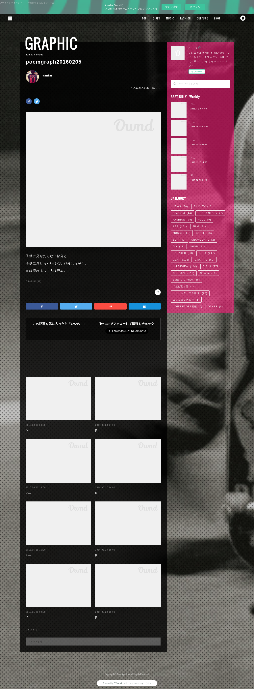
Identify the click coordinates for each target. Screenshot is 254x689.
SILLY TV (203, 206)
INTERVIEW (185, 266)
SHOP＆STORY (210, 213)
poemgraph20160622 (112, 427)
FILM (199, 226)
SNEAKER (183, 253)
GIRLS (151, 18)
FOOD (204, 219)
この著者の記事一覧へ (146, 88)
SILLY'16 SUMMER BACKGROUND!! (56, 427)
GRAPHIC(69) (33, 281)
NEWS (180, 206)
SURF (179, 239)
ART (180, 226)
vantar (47, 75)
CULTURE (197, 18)
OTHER (215, 306)
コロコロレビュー (186, 299)
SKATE (204, 233)
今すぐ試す (171, 6)
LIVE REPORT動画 (187, 306)
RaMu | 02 (197, 157)
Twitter (235, 18)
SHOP (211, 18)
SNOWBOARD (203, 239)
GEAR (181, 259)
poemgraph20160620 (43, 489)
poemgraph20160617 (112, 489)
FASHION (180, 18)
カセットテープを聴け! (190, 293)
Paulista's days (38, 613)
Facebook (227, 18)
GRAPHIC (51, 43)
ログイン (195, 7)
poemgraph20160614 (112, 551)
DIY (179, 246)
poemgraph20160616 (43, 551)
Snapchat (243, 18)
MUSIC (165, 18)
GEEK (207, 253)
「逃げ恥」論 (184, 286)
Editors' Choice (186, 279)
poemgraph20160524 (112, 613)
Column (208, 273)
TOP (139, 18)
